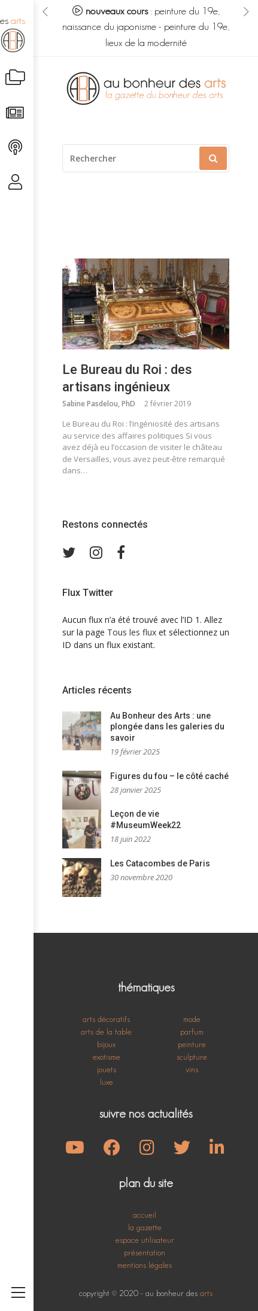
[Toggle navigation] (18, 1279)
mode (192, 1019)
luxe (106, 1082)
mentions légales (144, 1265)
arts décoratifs (106, 1019)
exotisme (106, 1056)
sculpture (192, 1056)
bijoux (106, 1044)
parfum (192, 1031)
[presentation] (45, 11)
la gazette (145, 1227)
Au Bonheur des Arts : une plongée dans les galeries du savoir (167, 727)
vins (192, 1069)
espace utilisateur (145, 1240)
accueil (144, 1214)
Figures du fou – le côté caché (169, 776)
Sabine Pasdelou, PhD (98, 404)
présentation (144, 1252)
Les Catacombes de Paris (160, 863)
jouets (106, 1069)
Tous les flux (131, 632)
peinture (192, 1044)
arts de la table (106, 1031)
